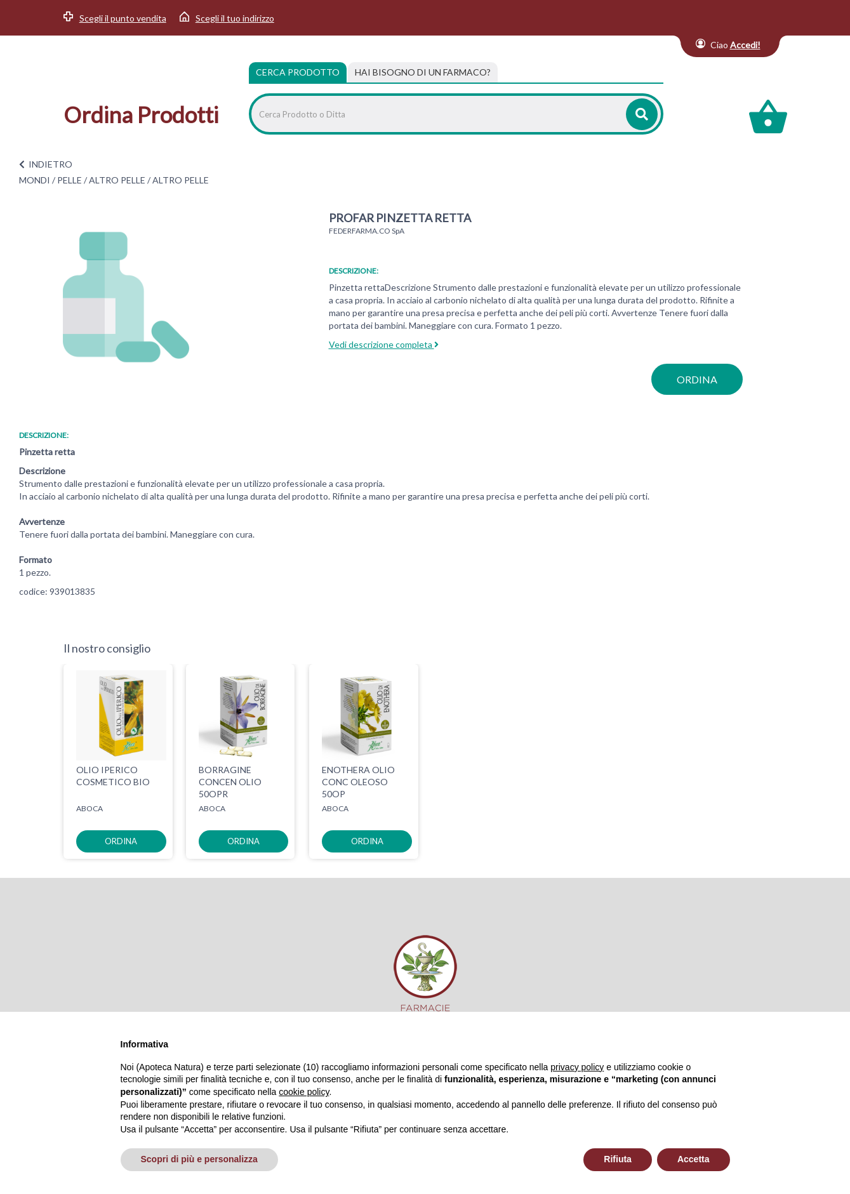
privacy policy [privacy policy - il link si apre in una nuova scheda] (577, 1067)
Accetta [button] (693, 1159)
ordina (697, 379)
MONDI (34, 180)
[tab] (423, 72)
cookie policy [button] (304, 1092)
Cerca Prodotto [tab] (298, 72)
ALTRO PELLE (117, 180)
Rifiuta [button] (618, 1159)
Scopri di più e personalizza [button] (199, 1159)
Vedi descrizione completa (384, 344)
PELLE (69, 180)
